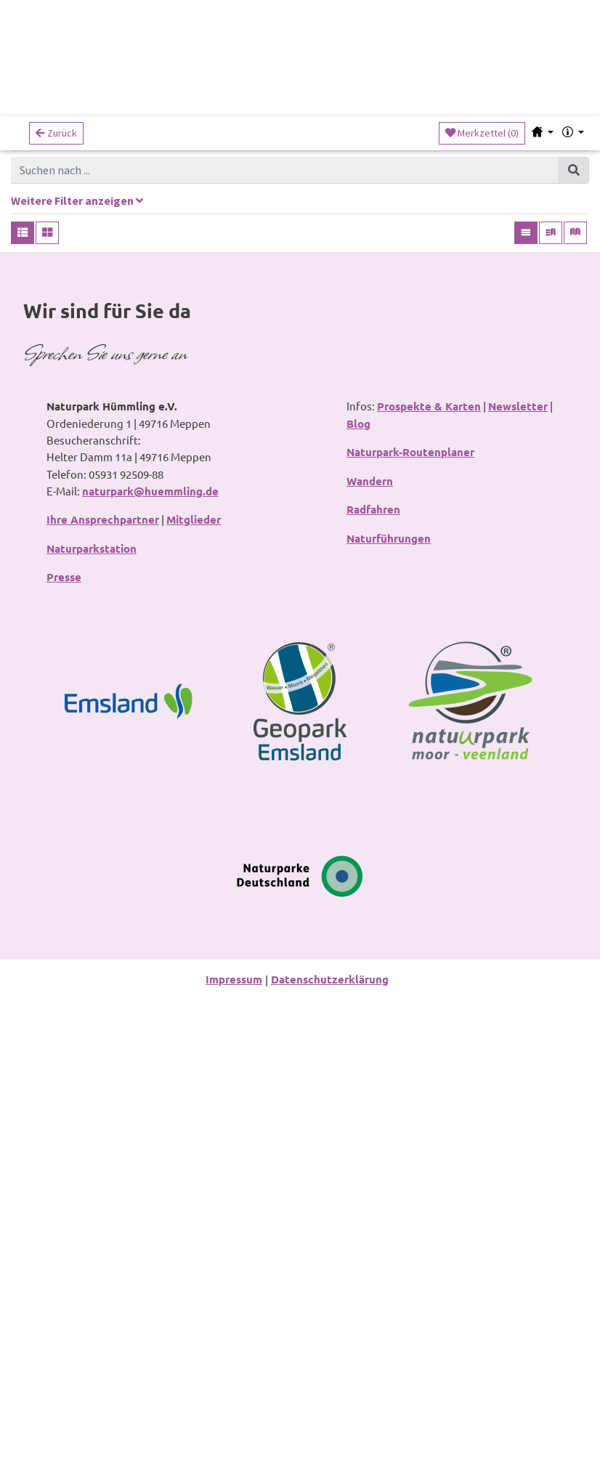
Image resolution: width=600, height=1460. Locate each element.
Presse (63, 1025)
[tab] (300, 214)
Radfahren (373, 958)
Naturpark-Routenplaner (410, 900)
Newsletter (518, 852)
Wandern (369, 929)
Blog (358, 870)
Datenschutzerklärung (330, 1439)
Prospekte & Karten (429, 852)
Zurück (56, 138)
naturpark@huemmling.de (150, 937)
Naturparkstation (91, 996)
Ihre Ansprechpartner (102, 967)
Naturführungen (388, 987)
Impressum (234, 1439)
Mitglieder (193, 967)
